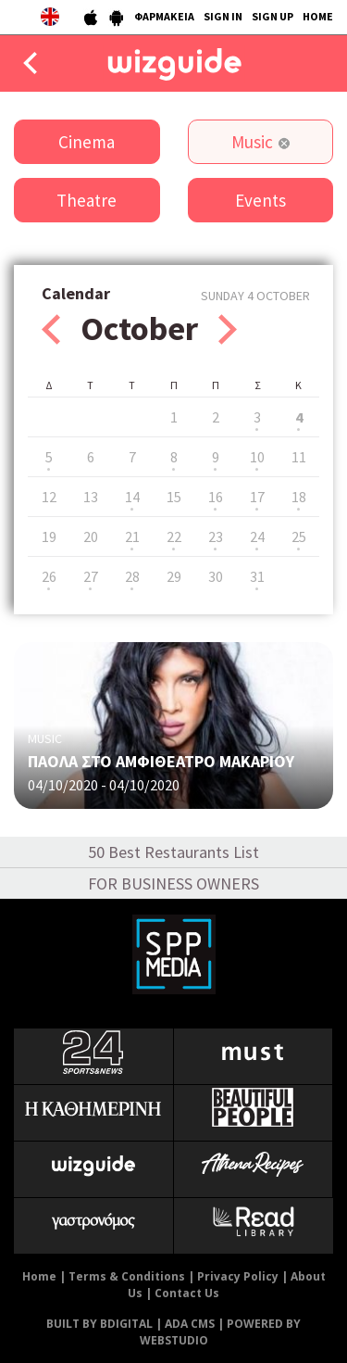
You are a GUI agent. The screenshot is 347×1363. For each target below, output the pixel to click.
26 (49, 576)
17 (257, 496)
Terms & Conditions (126, 1276)
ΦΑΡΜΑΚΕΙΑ (164, 16)
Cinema (86, 142)
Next (227, 329)
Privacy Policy (238, 1276)
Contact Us (187, 1293)
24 (257, 536)
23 (215, 536)
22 (174, 536)
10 (257, 457)
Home (39, 1276)
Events (260, 200)
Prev (51, 329)
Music (252, 142)
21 (132, 536)
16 (215, 496)
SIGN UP (272, 16)
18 (298, 496)
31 (257, 576)
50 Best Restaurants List (173, 852)
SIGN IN (223, 16)
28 (132, 576)
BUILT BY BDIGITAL (99, 1323)
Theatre (86, 200)
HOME (318, 16)
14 (132, 496)
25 (298, 536)
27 (90, 576)
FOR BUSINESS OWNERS (173, 883)
